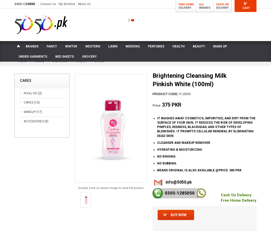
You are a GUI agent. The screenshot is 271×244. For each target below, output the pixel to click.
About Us (84, 4)
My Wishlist (67, 4)
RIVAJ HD (33, 93)
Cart (246, 8)
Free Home (186, 4)
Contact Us (48, 4)
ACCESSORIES (36, 121)
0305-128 (25, 4)
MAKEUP (33, 112)
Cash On (222, 4)
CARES (32, 103)
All (201, 4)
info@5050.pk (179, 182)
